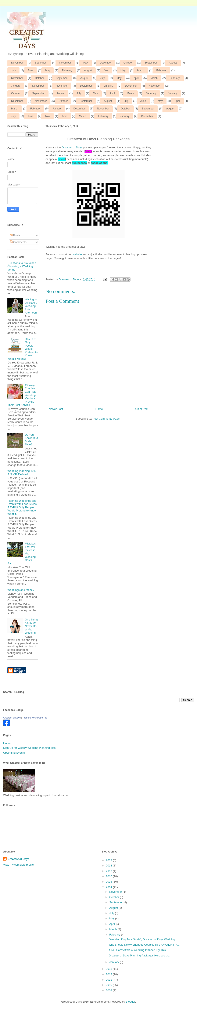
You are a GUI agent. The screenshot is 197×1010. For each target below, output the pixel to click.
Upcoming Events (14, 752)
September (41, 62)
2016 (109, 876)
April (136, 78)
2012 (109, 974)
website (77, 254)
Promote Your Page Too (35, 717)
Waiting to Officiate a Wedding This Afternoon (31, 306)
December (105, 62)
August (173, 62)
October (128, 62)
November (17, 62)
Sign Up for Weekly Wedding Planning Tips (29, 747)
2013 (109, 968)
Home (99, 408)
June (30, 70)
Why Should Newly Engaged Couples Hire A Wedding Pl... (143, 944)
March (140, 70)
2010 (109, 985)
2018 (109, 865)
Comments (18, 242)
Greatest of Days (72, 147)
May (85, 62)
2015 (109, 881)
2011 (109, 979)
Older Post (141, 408)
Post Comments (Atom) (107, 418)
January (15, 85)
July (13, 70)
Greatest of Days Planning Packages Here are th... (139, 955)
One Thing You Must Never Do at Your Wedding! (31, 626)
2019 (109, 860)
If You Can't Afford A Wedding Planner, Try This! (137, 950)
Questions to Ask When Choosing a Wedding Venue (21, 266)
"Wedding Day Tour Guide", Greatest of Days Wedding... (142, 939)
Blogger (130, 1001)
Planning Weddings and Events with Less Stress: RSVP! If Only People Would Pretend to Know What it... (22, 507)
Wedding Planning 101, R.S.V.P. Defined (21, 472)
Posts (15, 235)
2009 (109, 990)
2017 (109, 871)
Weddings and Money (20, 589)
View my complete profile (18, 864)
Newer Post (56, 408)
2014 (109, 887)
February (67, 70)
